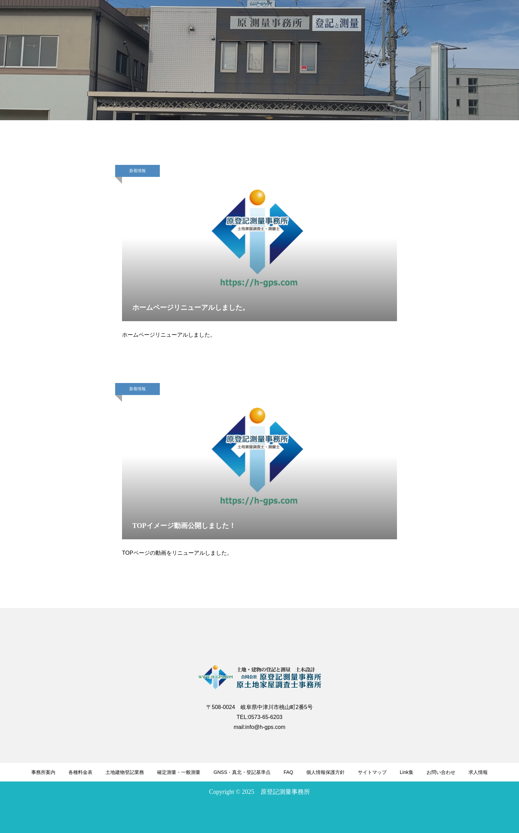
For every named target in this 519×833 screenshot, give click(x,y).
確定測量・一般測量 (178, 772)
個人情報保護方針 (325, 772)
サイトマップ (372, 772)
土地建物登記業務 (125, 772)
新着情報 (137, 170)
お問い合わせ (441, 772)
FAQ (288, 772)
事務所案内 (43, 772)
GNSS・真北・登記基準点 (241, 772)
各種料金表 (80, 772)
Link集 (406, 772)
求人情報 (478, 772)
